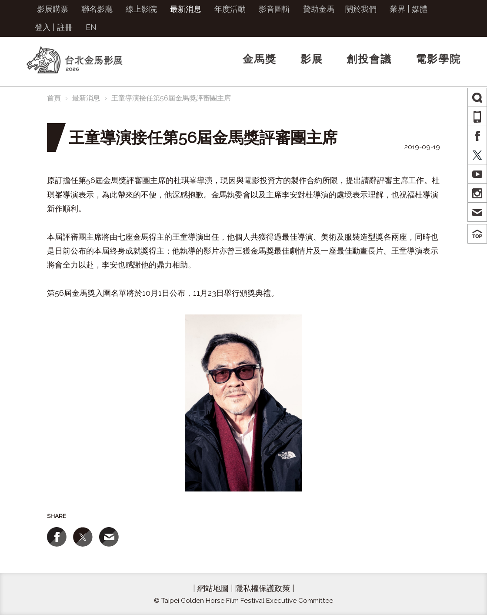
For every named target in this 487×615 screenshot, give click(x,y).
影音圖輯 (274, 8)
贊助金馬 (318, 8)
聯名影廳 (97, 8)
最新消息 (185, 8)
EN (91, 27)
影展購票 (52, 8)
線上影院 (141, 8)
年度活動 (230, 8)
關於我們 (361, 8)
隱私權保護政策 (262, 588)
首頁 (54, 98)
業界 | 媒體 (408, 8)
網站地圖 (213, 588)
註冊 (65, 27)
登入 (42, 27)
